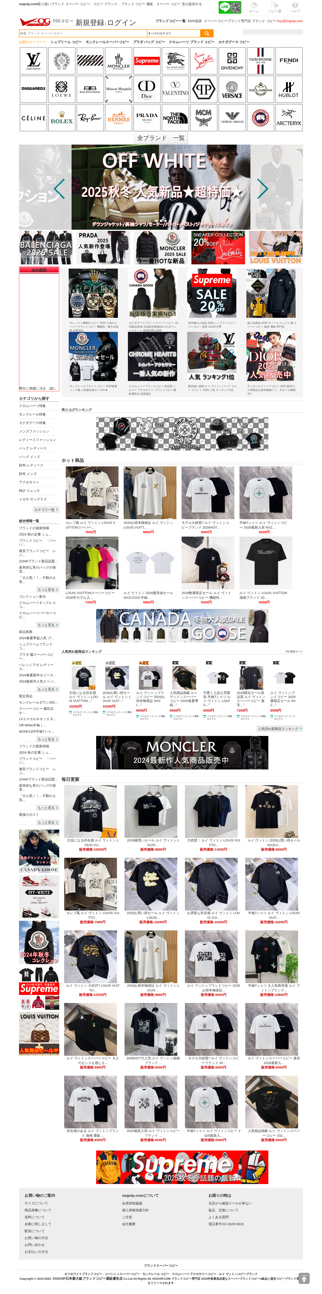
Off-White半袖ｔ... (32, 725)
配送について (35, 1231)
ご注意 (127, 1217)
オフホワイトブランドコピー (83, 1274)
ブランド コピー (264, 21)
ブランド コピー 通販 (137, 4)
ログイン (121, 23)
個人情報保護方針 (135, 1210)
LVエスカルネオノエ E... (37, 719)
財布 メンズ (28, 474)
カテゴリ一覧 (44, 510)
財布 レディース (31, 465)
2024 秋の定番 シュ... (35, 534)
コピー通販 (275, 10)
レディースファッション (37, 440)
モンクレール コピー (155, 1274)
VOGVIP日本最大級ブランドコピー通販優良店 (88, 1278)
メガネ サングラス (33, 499)
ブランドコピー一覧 (170, 21)
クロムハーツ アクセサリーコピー (194, 1274)
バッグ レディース (33, 448)
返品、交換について (223, 1210)
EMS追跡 (195, 21)
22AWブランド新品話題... (38, 561)
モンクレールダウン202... (38, 702)
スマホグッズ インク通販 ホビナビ (85, 713)
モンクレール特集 (32, 414)
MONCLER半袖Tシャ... (36, 731)
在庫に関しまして (38, 1224)
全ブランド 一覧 (161, 138)
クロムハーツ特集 (32, 406)
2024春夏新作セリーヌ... (37, 675)
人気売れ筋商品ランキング (278, 729)
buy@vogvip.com (290, 21)
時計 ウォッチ (29, 491)
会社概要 (129, 1224)
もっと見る (46, 589)
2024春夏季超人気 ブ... (36, 638)
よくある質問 (218, 1217)
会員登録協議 (132, 1203)
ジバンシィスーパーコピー (122, 1274)
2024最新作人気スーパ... (37, 681)
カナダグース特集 (32, 423)
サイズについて (36, 1203)
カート (293, 31)
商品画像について (38, 1210)
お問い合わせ (35, 1245)
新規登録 (90, 23)
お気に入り (274, 31)
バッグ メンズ (29, 457)
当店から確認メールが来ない (230, 1203)
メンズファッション (34, 431)
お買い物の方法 (36, 1238)
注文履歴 (254, 31)
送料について (35, 1217)
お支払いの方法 (36, 1252)
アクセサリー (29, 482)
